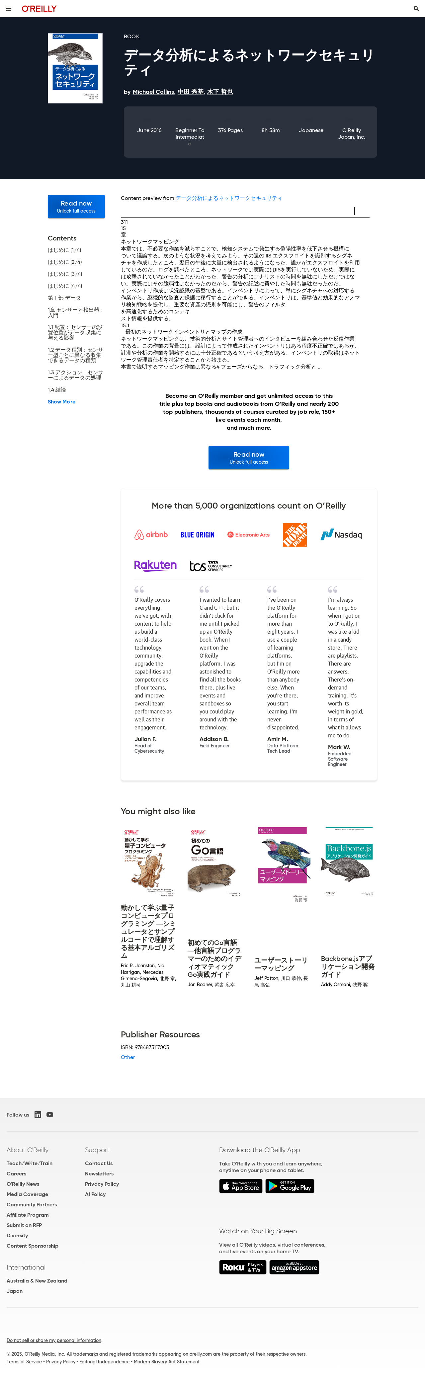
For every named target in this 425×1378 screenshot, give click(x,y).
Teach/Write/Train (29, 1163)
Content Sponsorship (32, 1245)
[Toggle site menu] (9, 9)
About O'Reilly (27, 1150)
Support (97, 1150)
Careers (16, 1173)
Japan (15, 1291)
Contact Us (99, 1163)
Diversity (17, 1235)
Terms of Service (24, 1362)
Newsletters (99, 1173)
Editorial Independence (104, 1362)
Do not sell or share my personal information (54, 1340)
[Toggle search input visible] (416, 9)
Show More (61, 401)
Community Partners (32, 1204)
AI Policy (95, 1194)
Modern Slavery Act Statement (167, 1362)
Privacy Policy (102, 1183)
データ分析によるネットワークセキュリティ (229, 198)
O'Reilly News (23, 1183)
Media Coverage (27, 1194)
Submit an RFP (24, 1225)
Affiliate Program (28, 1214)
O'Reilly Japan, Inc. (352, 133)
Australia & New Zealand (37, 1280)
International (26, 1267)
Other (128, 1057)
